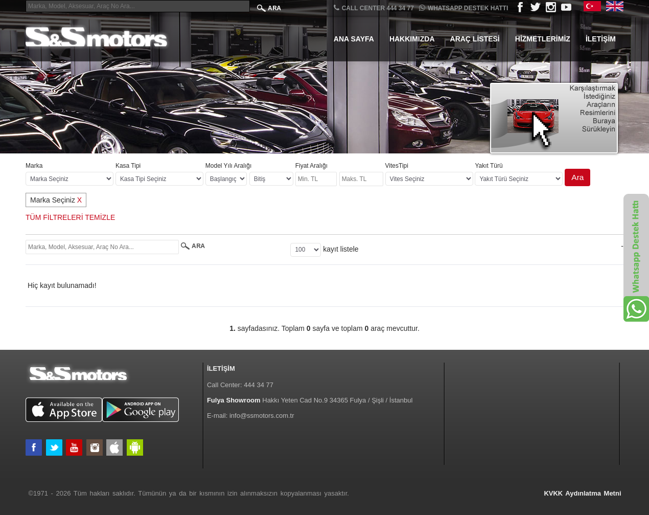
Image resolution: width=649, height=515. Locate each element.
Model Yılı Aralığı (228, 165)
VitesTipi (396, 165)
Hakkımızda (412, 39)
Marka (34, 165)
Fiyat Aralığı (311, 165)
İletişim (601, 39)
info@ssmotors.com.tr (261, 415)
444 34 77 (258, 385)
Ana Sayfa (354, 39)
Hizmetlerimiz (542, 39)
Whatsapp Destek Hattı (463, 8)
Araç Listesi (475, 39)
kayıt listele (340, 249)
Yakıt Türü (488, 165)
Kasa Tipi (128, 165)
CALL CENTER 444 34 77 (374, 8)
